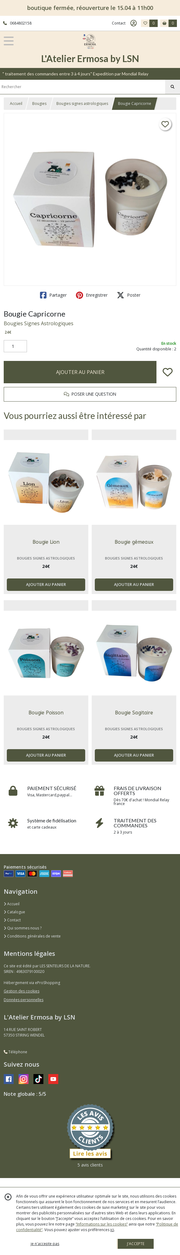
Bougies (39, 103)
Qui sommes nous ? (23, 928)
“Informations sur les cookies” (102, 1224)
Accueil (16, 103)
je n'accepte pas (45, 1243)
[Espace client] (133, 23)
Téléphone (15, 1052)
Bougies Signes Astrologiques (38, 323)
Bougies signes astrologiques (82, 103)
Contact (118, 23)
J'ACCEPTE (135, 1243)
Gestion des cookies (21, 991)
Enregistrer (92, 295)
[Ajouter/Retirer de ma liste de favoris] (167, 372)
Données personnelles (23, 999)
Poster (128, 295)
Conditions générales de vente (32, 936)
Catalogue (14, 912)
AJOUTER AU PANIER (80, 372)
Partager (53, 295)
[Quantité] (15, 346)
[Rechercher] (172, 87)
